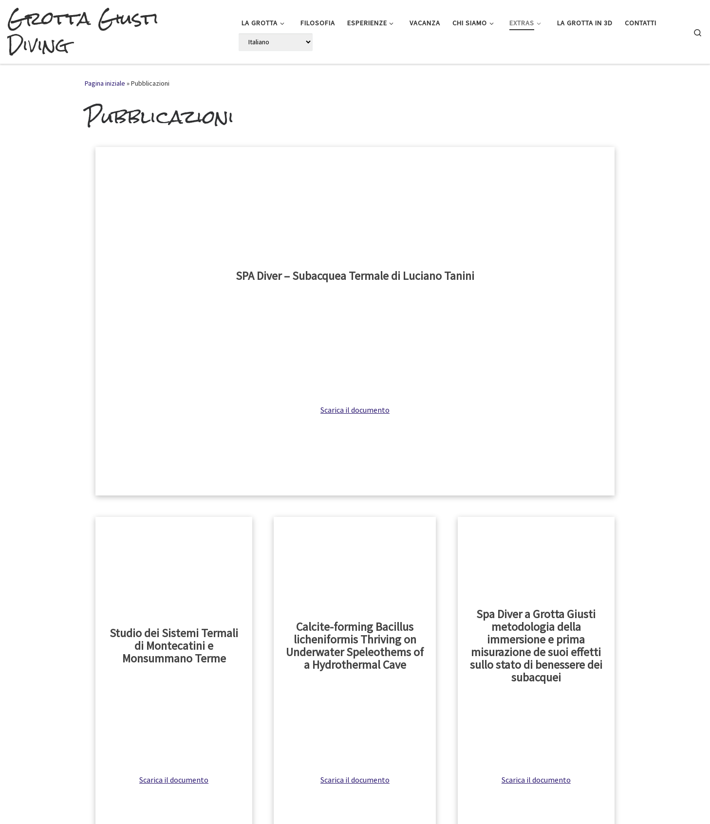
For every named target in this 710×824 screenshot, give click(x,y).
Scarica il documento (355, 410)
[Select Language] (276, 42)
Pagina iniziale (105, 83)
